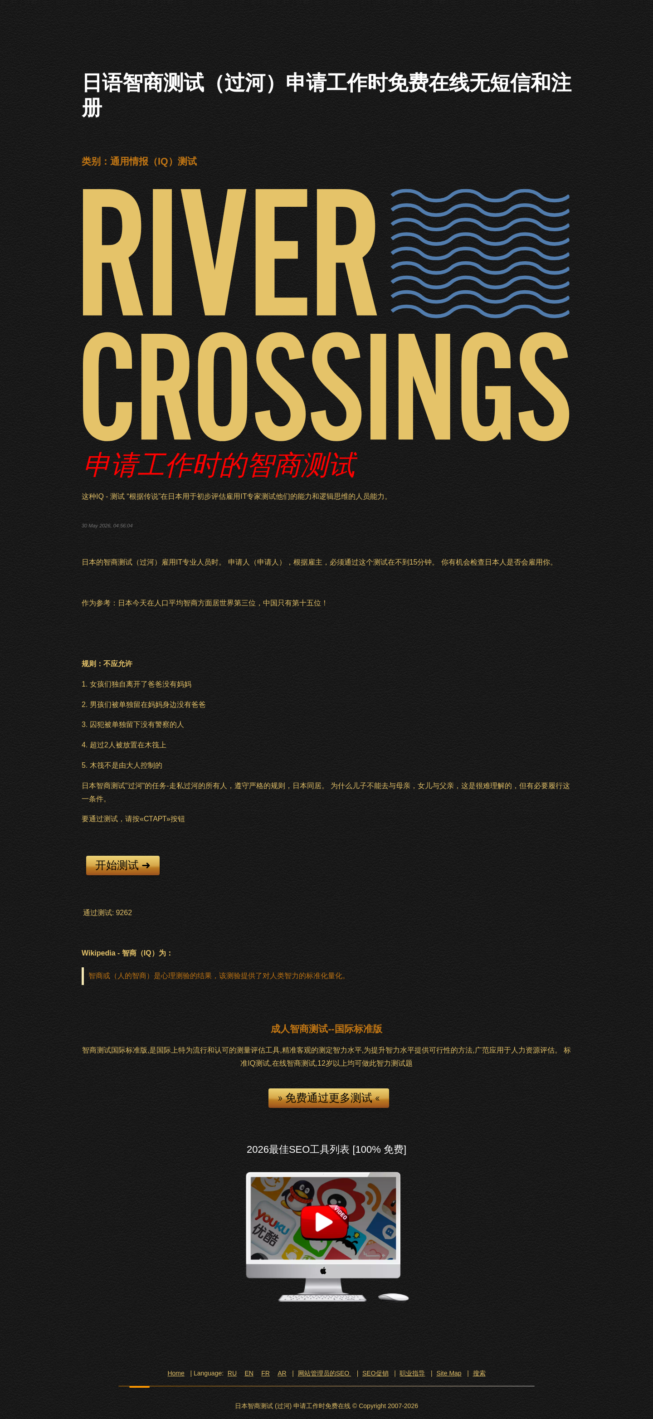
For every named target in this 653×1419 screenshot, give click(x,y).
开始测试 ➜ (123, 865)
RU (232, 1373)
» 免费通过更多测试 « (329, 1098)
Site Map (448, 1373)
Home (175, 1373)
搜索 (479, 1373)
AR (282, 1373)
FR (265, 1373)
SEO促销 (375, 1373)
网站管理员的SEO (324, 1373)
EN (248, 1373)
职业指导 (412, 1373)
